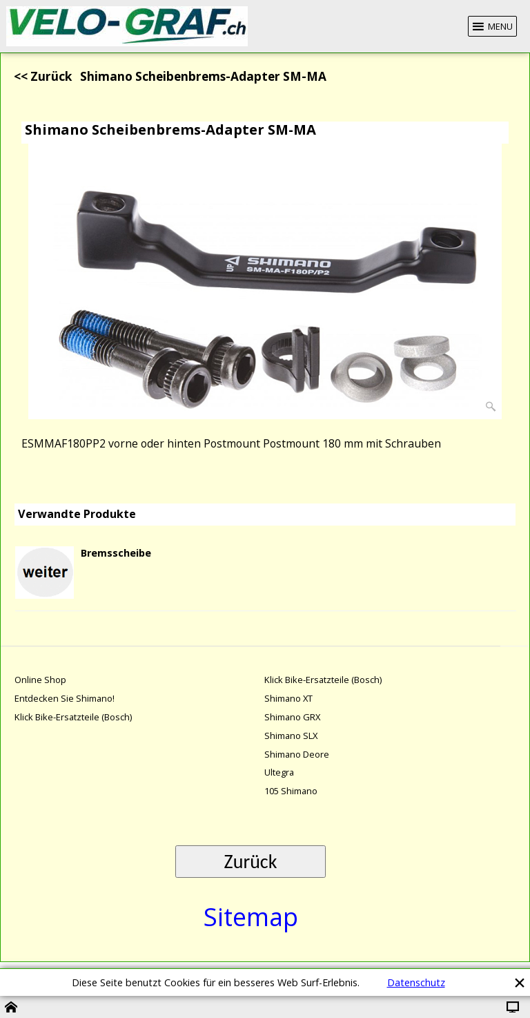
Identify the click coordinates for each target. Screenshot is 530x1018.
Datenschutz (416, 982)
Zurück (250, 861)
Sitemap (251, 917)
